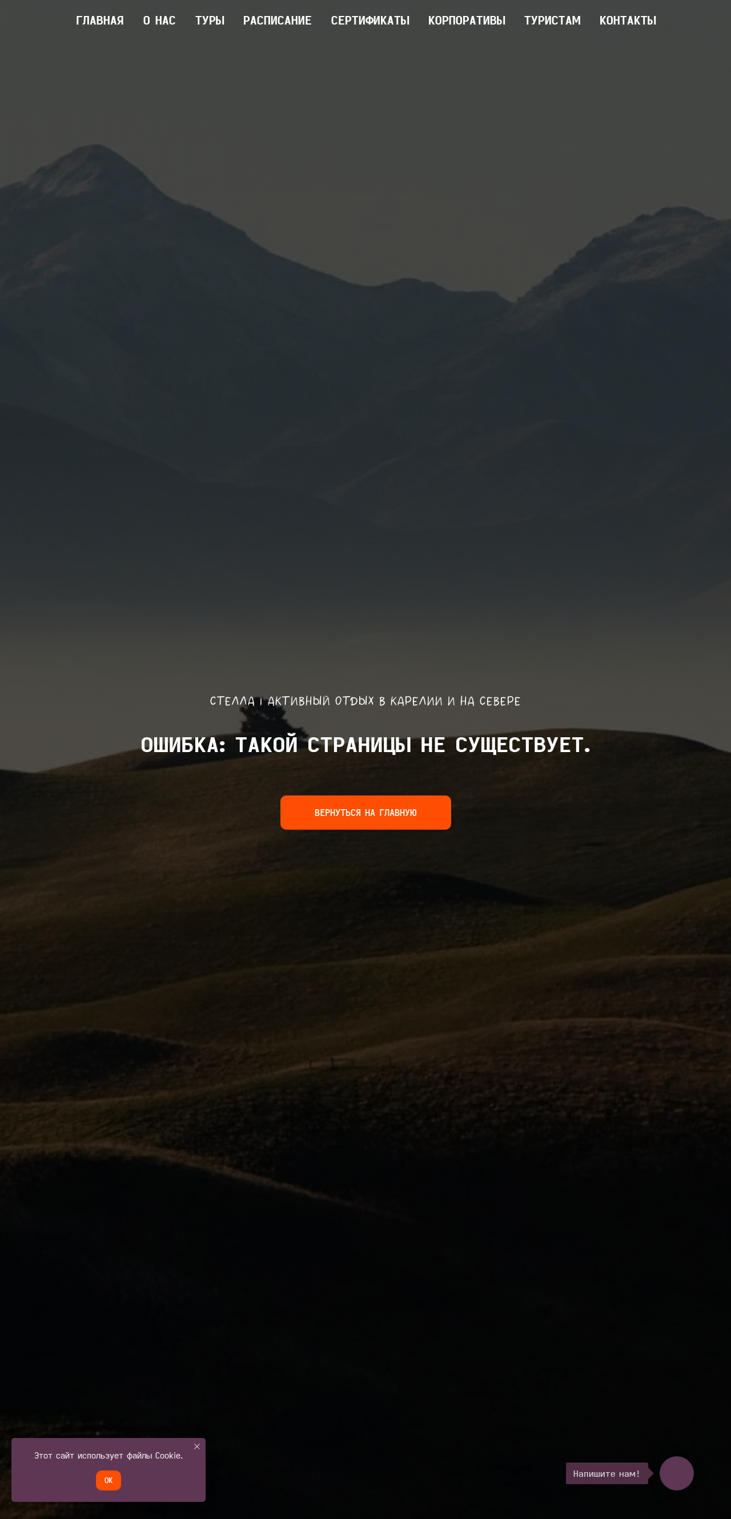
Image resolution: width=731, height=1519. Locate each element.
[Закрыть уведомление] (197, 1446)
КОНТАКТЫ (628, 20)
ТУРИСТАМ (552, 20)
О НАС (159, 20)
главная (100, 20)
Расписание (277, 20)
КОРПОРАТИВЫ (466, 20)
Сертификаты (370, 20)
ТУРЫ (209, 20)
